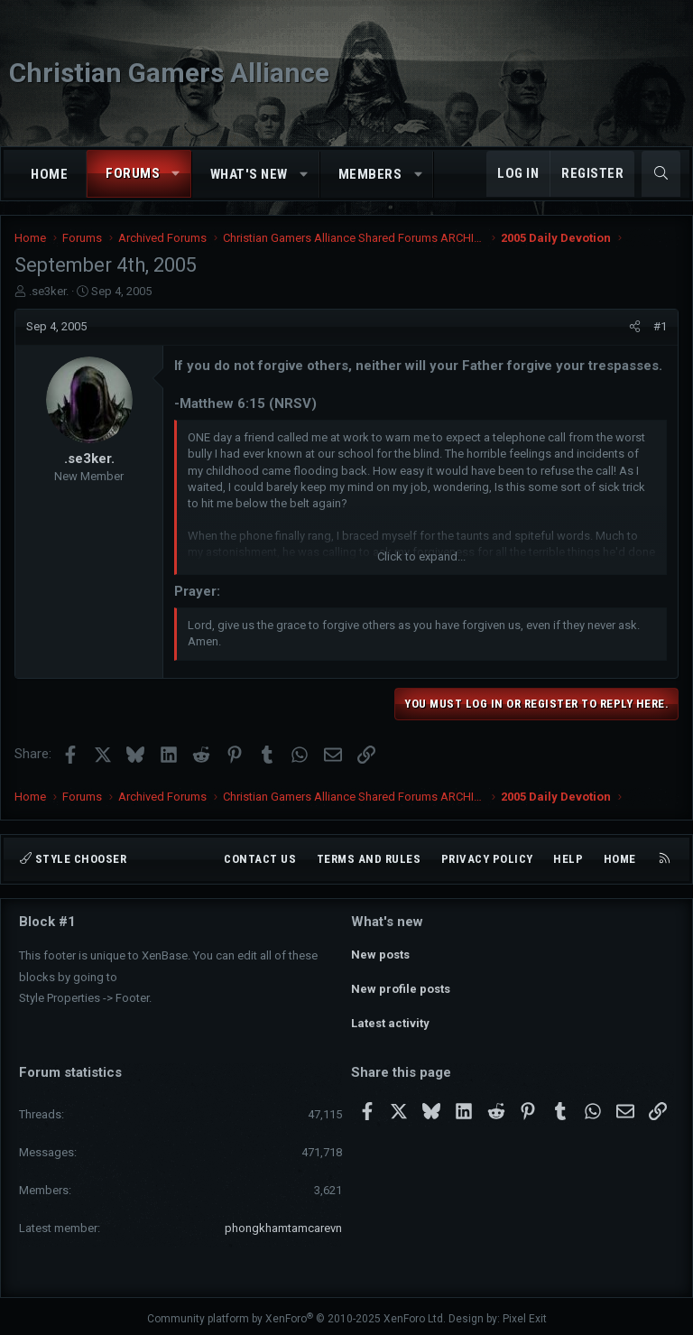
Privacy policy (487, 859)
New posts (380, 953)
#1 (660, 326)
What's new (249, 174)
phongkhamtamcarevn (283, 1222)
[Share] (635, 327)
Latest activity (390, 1018)
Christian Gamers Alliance (169, 72)
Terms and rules (369, 859)
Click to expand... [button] (421, 556)
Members (370, 174)
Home (49, 174)
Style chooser (73, 859)
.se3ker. (49, 291)
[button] (176, 174)
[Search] (661, 174)
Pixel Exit (525, 1313)
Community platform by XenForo (296, 1313)
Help (568, 859)
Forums (133, 173)
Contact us (260, 859)
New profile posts (400, 986)
